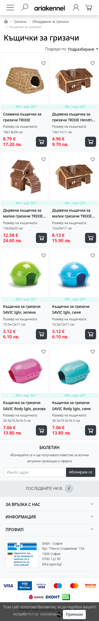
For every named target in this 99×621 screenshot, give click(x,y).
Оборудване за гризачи (50, 21)
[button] (49, 504)
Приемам (74, 614)
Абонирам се (80, 471)
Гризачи (20, 21)
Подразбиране (81, 49)
